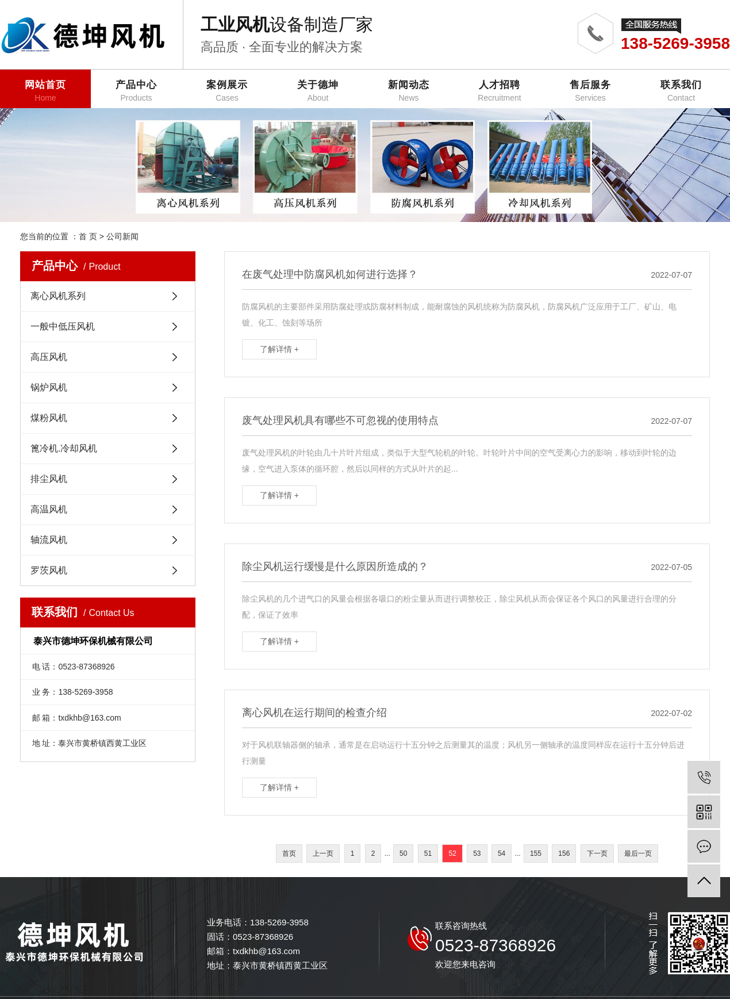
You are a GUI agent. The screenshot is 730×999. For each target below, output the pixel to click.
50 (403, 853)
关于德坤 (317, 91)
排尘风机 (48, 479)
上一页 (323, 853)
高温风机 (48, 509)
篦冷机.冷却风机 (63, 448)
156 (564, 853)
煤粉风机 (48, 418)
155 (535, 853)
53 (477, 853)
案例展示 (227, 91)
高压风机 (48, 357)
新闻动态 (408, 91)
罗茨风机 (48, 570)
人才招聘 (499, 91)
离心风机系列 (58, 296)
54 (501, 853)
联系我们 (681, 91)
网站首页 (45, 91)
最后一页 (638, 853)
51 (428, 853)
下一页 (597, 853)
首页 (289, 853)
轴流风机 (48, 540)
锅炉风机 (48, 387)
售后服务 (590, 91)
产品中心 (136, 91)
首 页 (88, 236)
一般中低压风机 (62, 326)
